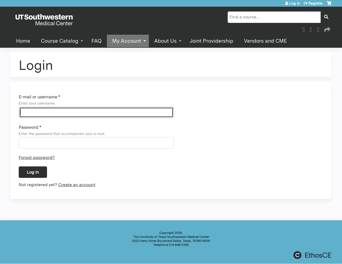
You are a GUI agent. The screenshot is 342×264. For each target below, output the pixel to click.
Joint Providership (211, 41)
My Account (126, 41)
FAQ (96, 41)
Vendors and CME (265, 41)
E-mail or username (38, 96)
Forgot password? (37, 157)
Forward (326, 29)
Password (28, 127)
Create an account (76, 184)
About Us (165, 41)
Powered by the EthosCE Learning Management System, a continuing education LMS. (312, 255)
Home (23, 41)
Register (315, 3)
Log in (294, 3)
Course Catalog (59, 41)
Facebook (305, 29)
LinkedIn (319, 29)
